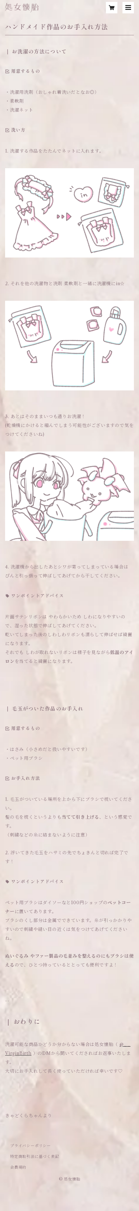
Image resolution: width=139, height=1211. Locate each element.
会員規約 (18, 1167)
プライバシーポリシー (30, 1145)
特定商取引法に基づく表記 (34, 1156)
